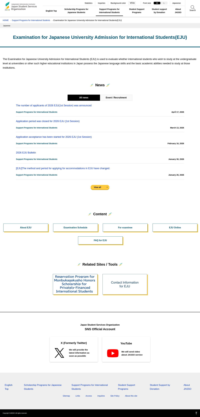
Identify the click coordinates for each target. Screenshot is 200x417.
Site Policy (114, 396)
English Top (51, 11)
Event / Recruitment (116, 97)
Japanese (176, 3)
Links (78, 396)
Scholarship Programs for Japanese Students (76, 10)
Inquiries (101, 3)
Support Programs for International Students (109, 10)
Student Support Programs (136, 10)
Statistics (88, 3)
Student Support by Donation (160, 387)
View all (97, 187)
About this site (131, 396)
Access (89, 396)
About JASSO (178, 10)
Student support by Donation (159, 10)
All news (83, 97)
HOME (6, 20)
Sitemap (66, 396)
